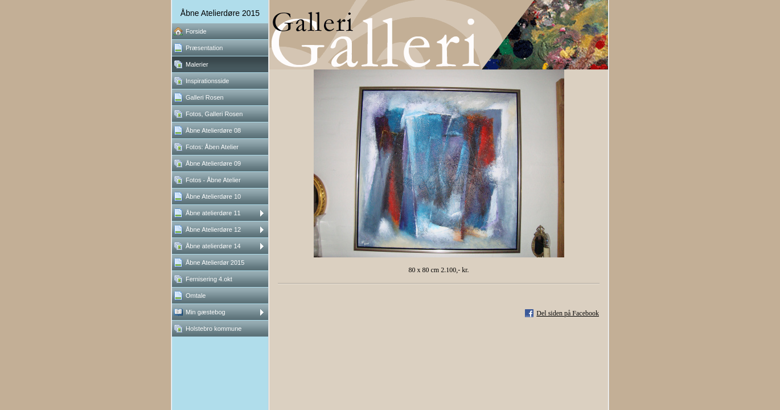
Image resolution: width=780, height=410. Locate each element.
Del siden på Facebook (567, 313)
